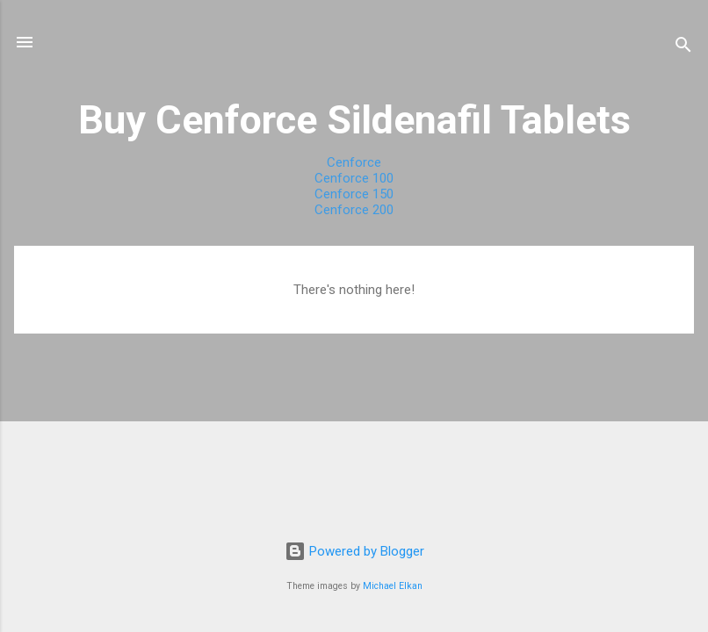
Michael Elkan (393, 586)
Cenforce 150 (354, 194)
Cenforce (354, 162)
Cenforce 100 (354, 178)
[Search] (683, 48)
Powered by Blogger (354, 551)
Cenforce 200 (354, 210)
